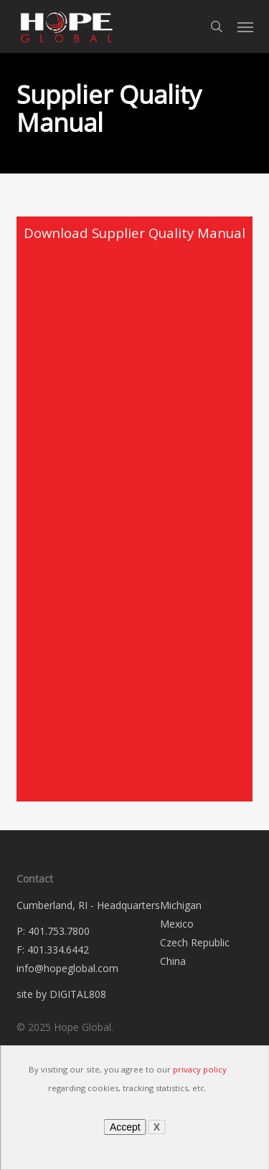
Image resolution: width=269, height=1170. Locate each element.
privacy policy (200, 1069)
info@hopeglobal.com (67, 968)
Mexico (177, 924)
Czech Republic (195, 942)
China (173, 961)
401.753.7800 (59, 931)
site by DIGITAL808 (61, 994)
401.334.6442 (58, 949)
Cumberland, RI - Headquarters (88, 905)
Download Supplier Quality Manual (134, 233)
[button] (245, 26)
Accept (125, 1127)
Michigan (181, 905)
